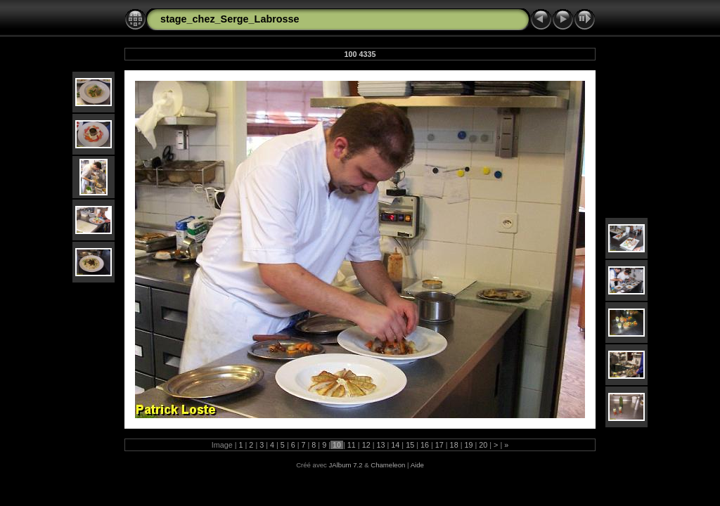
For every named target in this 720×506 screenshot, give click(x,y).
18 (454, 445)
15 (410, 445)
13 (380, 445)
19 (468, 445)
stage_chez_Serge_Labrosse (230, 19)
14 (395, 445)
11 (351, 445)
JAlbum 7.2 (346, 465)
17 (439, 445)
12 (366, 445)
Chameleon (388, 465)
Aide (417, 465)
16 (424, 445)
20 (483, 445)
